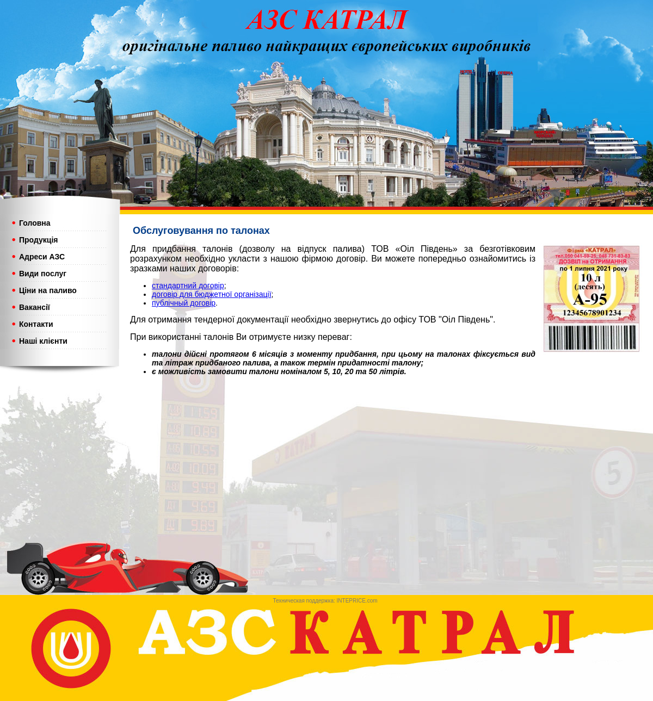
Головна (35, 223)
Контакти (37, 324)
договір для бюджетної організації (212, 294)
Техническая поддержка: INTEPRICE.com (325, 601)
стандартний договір (188, 285)
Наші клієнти (43, 341)
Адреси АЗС (42, 256)
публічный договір (183, 303)
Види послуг (42, 273)
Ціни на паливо (48, 290)
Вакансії (34, 307)
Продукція (38, 239)
